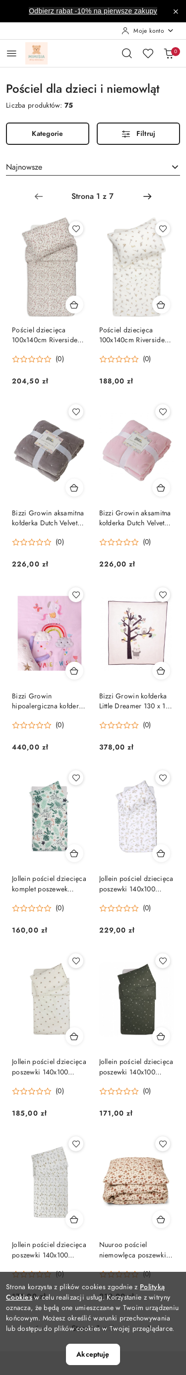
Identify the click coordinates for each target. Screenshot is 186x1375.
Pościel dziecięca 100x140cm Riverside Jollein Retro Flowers (44, 335)
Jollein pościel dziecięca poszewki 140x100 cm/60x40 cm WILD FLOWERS (49, 1250)
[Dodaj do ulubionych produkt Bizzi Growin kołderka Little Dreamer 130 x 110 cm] (162, 594)
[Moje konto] (148, 30)
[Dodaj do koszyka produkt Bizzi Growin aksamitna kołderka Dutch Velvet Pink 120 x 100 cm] (161, 488)
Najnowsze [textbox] (24, 167)
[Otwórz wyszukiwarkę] (127, 53)
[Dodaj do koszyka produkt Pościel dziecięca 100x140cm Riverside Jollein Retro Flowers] (74, 304)
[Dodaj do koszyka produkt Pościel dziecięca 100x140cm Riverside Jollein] (161, 304)
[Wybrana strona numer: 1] (92, 196)
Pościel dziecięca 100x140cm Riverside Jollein (132, 335)
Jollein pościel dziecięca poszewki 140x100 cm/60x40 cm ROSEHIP (49, 1067)
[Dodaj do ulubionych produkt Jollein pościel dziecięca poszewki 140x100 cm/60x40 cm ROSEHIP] (75, 960)
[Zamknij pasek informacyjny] (175, 11)
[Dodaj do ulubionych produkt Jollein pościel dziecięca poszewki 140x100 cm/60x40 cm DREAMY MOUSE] (162, 777)
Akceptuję (92, 1354)
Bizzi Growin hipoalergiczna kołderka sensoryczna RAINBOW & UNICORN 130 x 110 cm (48, 701)
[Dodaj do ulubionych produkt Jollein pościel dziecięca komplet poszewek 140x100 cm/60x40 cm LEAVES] (75, 777)
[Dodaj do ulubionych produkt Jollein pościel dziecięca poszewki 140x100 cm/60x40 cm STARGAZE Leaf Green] (162, 960)
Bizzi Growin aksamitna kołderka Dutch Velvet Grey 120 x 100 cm (48, 518)
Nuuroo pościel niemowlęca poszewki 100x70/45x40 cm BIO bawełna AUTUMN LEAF (136, 1250)
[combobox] (93, 167)
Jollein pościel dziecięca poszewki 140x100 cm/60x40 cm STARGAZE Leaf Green (136, 1067)
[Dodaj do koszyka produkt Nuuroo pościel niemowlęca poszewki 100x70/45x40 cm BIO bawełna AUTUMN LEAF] (161, 1219)
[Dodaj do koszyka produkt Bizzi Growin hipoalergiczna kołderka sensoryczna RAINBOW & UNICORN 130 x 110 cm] (74, 671)
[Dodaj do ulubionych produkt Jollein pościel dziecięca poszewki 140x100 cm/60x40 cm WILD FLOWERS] (75, 1143)
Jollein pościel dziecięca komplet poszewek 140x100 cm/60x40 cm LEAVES (49, 884)
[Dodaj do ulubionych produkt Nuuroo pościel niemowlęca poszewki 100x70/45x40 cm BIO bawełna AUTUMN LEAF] (162, 1143)
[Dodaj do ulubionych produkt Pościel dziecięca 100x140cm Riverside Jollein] (162, 228)
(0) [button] (60, 359)
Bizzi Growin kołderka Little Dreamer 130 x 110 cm (136, 701)
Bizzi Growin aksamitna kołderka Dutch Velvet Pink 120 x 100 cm (135, 518)
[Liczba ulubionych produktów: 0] (147, 53)
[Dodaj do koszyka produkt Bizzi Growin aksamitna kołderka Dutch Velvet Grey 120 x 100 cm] (74, 488)
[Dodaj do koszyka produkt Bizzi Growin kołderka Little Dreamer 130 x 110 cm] (161, 671)
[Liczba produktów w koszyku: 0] (168, 53)
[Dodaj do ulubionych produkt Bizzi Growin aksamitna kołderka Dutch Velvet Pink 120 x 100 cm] (162, 411)
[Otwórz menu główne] (11, 53)
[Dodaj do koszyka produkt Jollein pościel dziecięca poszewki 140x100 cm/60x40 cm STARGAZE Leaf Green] (161, 1036)
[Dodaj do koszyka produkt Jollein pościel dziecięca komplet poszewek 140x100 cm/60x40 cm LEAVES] (74, 853)
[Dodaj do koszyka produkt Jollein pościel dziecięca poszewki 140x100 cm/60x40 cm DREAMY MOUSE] (161, 853)
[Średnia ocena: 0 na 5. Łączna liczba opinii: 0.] (38, 359)
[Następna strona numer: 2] (147, 196)
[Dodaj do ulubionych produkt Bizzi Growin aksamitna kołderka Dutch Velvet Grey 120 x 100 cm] (75, 411)
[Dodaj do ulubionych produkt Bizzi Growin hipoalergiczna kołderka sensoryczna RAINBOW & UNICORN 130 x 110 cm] (75, 594)
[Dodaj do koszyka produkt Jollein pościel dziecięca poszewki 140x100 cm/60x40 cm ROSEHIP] (74, 1036)
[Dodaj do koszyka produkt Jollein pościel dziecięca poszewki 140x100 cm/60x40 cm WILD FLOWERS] (74, 1219)
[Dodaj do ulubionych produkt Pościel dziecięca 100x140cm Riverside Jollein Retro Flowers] (75, 228)
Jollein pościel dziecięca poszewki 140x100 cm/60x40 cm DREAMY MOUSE (136, 884)
